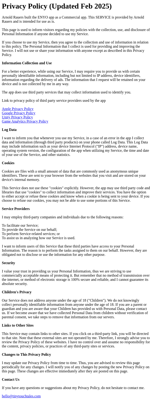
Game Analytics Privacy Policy (25, 121)
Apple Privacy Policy (18, 109)
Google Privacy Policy (18, 113)
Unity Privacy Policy (17, 117)
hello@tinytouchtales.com (21, 396)
